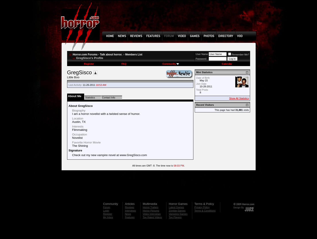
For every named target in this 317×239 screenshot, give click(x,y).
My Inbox (108, 217)
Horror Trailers (150, 207)
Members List (133, 54)
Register (89, 64)
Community (170, 64)
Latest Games (176, 207)
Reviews (129, 207)
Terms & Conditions (205, 210)
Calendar (227, 64)
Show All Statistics (239, 98)
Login (106, 210)
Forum (106, 207)
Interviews (130, 210)
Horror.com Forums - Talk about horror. (97, 54)
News (128, 214)
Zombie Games (177, 210)
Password (201, 58)
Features (129, 217)
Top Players (175, 217)
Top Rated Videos (152, 217)
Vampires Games (178, 214)
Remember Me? (238, 54)
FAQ (123, 64)
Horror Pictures (151, 210)
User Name (202, 54)
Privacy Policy (202, 207)
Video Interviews (152, 214)
